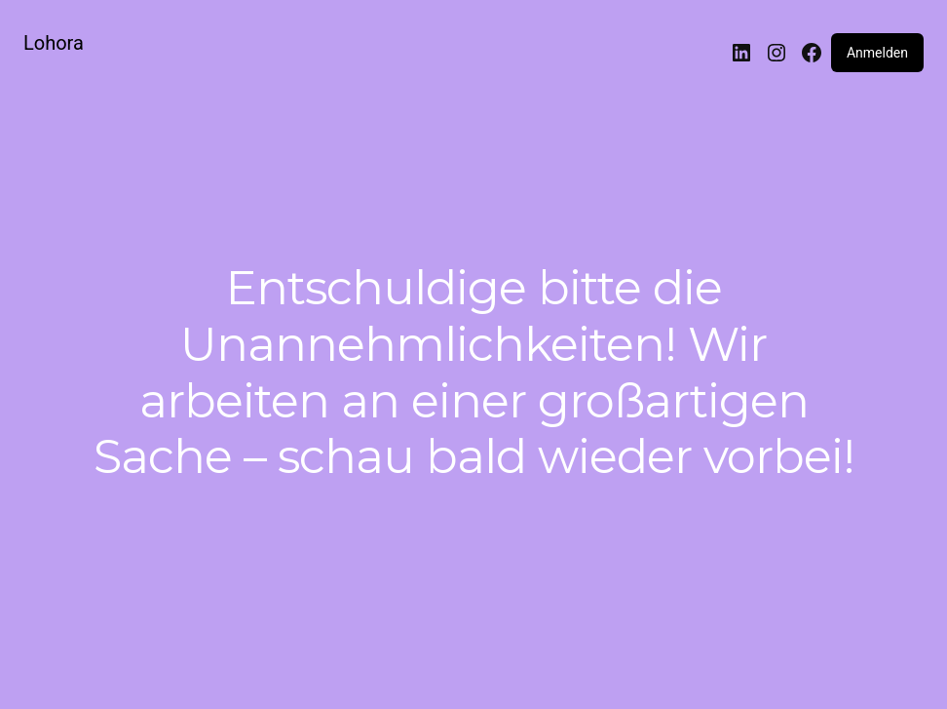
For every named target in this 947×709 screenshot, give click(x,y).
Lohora (53, 43)
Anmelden (877, 52)
